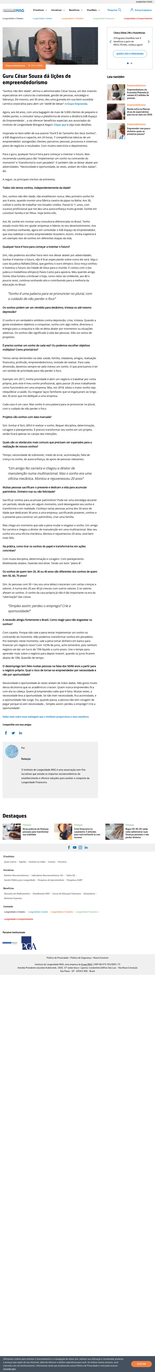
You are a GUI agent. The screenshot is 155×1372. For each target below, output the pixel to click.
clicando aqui (9, 1369)
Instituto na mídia (37, 862)
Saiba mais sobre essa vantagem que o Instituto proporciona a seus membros (46, 716)
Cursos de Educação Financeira (66, 893)
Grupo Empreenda (77, 103)
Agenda (22, 862)
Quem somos (10, 862)
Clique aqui (60, 124)
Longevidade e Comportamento (138, 18)
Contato (51, 862)
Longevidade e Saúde (42, 18)
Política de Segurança (80, 957)
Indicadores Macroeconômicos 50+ (48, 875)
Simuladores (89, 893)
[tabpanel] (130, 44)
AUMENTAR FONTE (144, 2)
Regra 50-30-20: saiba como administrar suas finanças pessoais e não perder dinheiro (137, 833)
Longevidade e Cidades (13, 18)
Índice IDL (70, 875)
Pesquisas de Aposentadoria (51, 880)
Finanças (27, 825)
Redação (26, 758)
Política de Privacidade (57, 957)
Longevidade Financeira (103, 18)
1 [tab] (128, 63)
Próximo (148, 41)
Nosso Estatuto (100, 957)
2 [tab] (131, 63)
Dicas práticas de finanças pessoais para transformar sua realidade (36, 832)
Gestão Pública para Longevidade (19, 880)
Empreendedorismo (15, 65)
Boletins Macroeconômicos (16, 875)
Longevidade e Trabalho (72, 18)
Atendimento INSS (41, 893)
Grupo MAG (86, 964)
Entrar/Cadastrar (143, 10)
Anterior (111, 41)
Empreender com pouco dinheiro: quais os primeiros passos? (138, 131)
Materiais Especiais (13, 898)
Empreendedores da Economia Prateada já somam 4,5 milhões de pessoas (138, 93)
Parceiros (62, 862)
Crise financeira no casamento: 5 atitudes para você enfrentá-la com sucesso (87, 833)
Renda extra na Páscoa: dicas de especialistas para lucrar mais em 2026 (139, 112)
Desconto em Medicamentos (17, 893)
